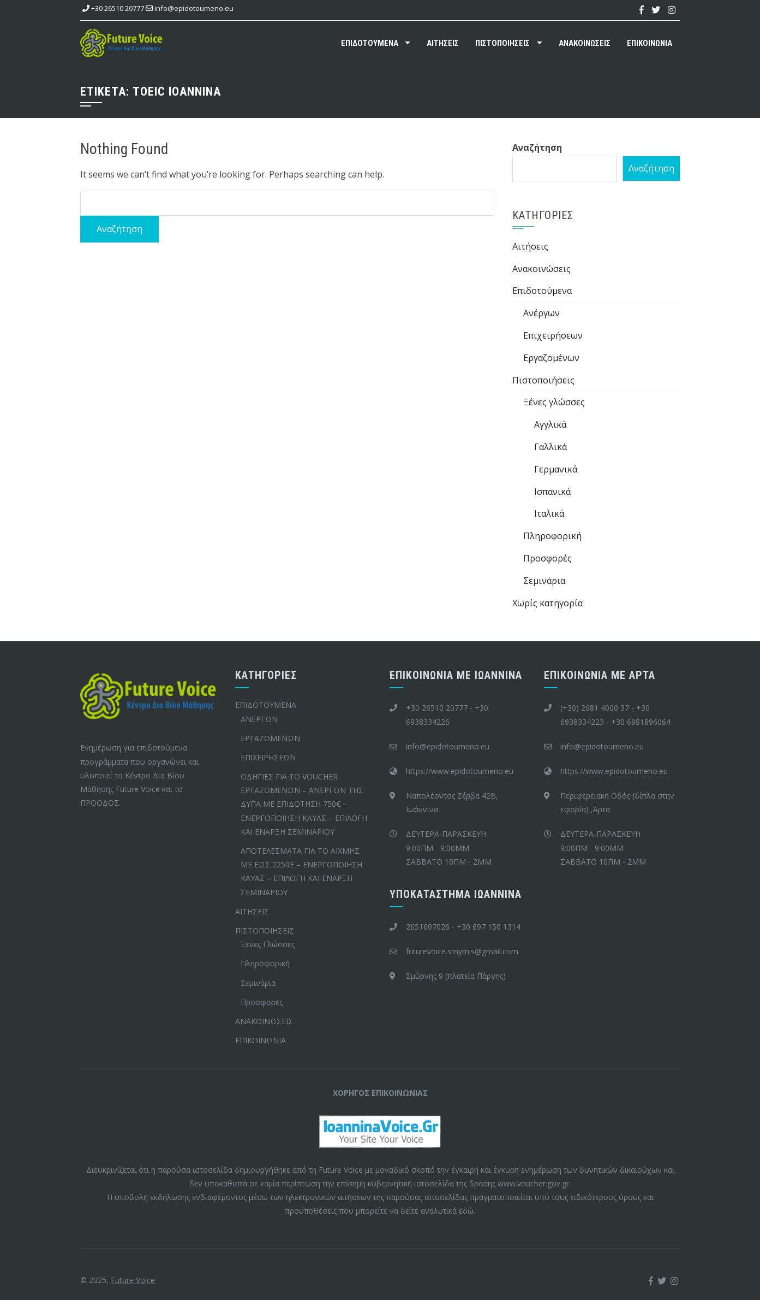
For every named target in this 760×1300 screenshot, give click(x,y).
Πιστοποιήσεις (543, 380)
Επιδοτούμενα (542, 291)
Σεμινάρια (544, 581)
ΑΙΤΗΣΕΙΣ (443, 43)
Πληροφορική (552, 536)
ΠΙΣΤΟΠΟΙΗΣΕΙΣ (502, 43)
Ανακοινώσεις (541, 269)
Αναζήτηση (537, 147)
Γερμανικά (555, 469)
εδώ (466, 1211)
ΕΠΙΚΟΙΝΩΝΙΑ (649, 43)
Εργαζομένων (551, 358)
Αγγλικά (550, 424)
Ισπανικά (552, 492)
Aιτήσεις (530, 246)
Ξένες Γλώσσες (268, 944)
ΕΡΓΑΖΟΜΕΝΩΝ (270, 738)
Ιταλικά (549, 513)
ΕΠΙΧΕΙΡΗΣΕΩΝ (268, 757)
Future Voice (133, 1280)
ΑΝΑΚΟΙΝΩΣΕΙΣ (585, 43)
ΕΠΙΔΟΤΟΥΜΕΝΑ (369, 43)
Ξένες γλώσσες (554, 402)
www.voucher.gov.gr (533, 1183)
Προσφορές (547, 558)
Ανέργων (541, 313)
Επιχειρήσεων (553, 335)
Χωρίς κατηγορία (547, 603)
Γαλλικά (550, 447)
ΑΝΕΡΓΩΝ (259, 719)
